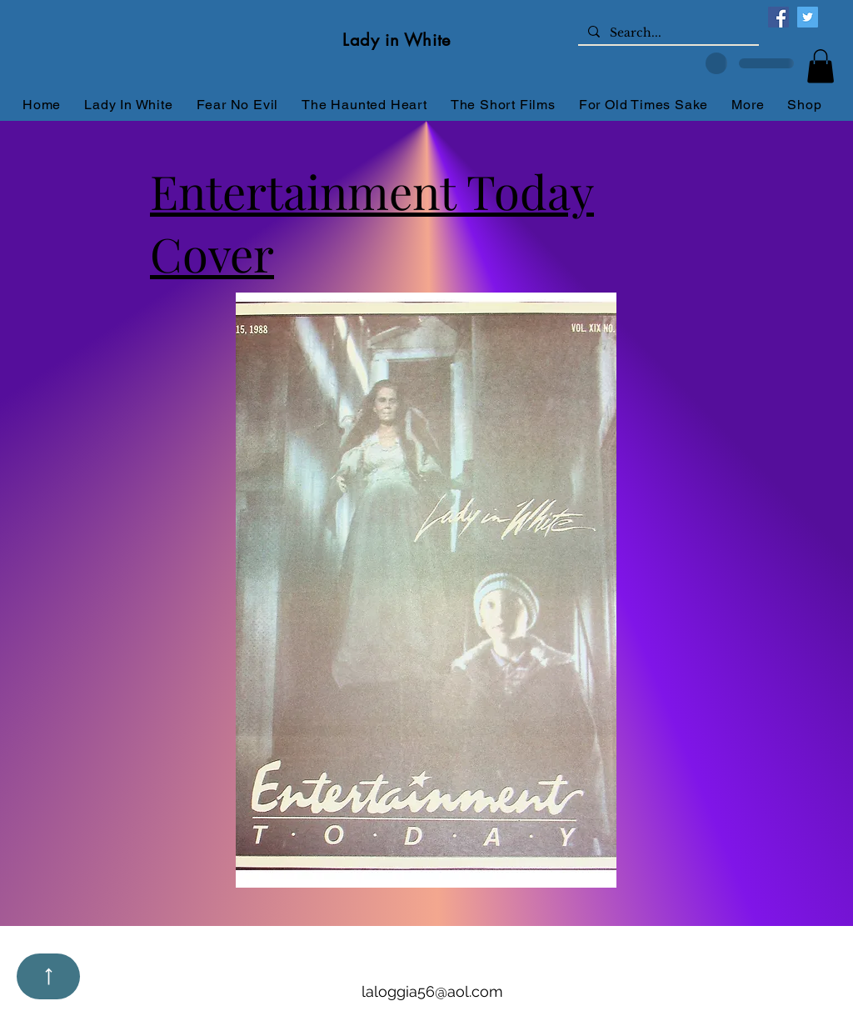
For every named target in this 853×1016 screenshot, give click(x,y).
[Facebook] (778, 17)
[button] (820, 66)
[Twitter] (807, 17)
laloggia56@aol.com (432, 991)
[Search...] (667, 33)
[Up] (48, 976)
